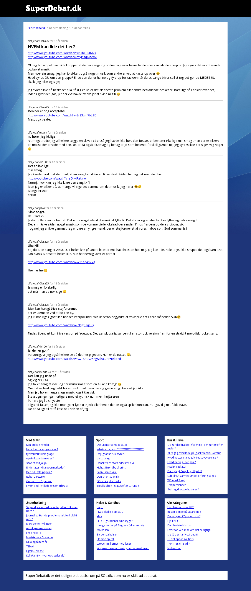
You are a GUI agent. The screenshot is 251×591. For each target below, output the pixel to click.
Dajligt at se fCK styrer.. (111, 454)
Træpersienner (176, 485)
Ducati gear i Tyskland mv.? (183, 516)
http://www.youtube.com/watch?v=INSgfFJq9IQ (61, 325)
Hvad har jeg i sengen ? (181, 462)
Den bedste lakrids (179, 525)
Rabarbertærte (35, 476)
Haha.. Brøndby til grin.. (111, 467)
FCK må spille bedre (109, 481)
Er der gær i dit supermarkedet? (45, 467)
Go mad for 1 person (39, 481)
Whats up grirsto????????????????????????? (120, 449)
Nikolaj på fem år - (37, 542)
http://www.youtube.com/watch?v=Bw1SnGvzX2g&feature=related (74, 359)
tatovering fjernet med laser (114, 543)
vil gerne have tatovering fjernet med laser (123, 548)
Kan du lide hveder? (38, 445)
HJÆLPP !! (172, 521)
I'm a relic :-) (33, 533)
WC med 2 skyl (176, 480)
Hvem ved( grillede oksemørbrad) (47, 486)
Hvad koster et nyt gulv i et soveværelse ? (192, 457)
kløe (99, 516)
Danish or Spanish (108, 476)
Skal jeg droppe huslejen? (183, 489)
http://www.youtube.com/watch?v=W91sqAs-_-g (61, 262)
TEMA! (30, 546)
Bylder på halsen (107, 534)
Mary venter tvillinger (39, 524)
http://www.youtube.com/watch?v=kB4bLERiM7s (62, 53)
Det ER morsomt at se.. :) (112, 445)
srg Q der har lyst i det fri (182, 534)
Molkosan (103, 530)
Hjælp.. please (35, 551)
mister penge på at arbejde (184, 512)
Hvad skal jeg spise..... (110, 512)
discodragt (103, 458)
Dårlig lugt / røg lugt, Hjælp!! (184, 471)
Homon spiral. (105, 539)
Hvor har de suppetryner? (42, 449)
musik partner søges (38, 528)
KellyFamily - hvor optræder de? (45, 555)
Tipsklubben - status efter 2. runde (118, 486)
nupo (100, 507)
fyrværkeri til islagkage (40, 454)
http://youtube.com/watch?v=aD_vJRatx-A (57, 178)
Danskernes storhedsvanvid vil (115, 463)
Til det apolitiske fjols (180, 539)
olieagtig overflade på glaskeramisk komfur (194, 453)
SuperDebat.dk (37, 28)
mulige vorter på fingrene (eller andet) (120, 525)
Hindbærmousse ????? (180, 507)
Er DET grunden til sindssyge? (114, 521)
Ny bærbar (174, 548)
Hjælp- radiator (177, 467)
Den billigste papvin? (39, 472)
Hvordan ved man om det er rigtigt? (189, 530)
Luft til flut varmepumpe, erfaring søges (191, 476)
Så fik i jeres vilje (107, 472)
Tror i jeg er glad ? (178, 543)
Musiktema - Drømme (39, 537)
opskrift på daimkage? (40, 458)
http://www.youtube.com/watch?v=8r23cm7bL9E (62, 115)
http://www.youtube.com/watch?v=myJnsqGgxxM (62, 57)
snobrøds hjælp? (36, 463)
